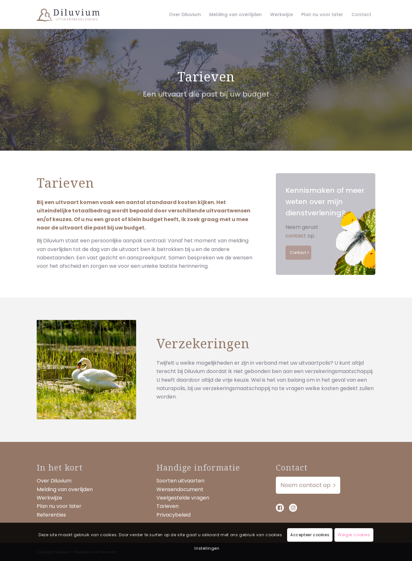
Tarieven (167, 506)
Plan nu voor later (59, 506)
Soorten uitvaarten (180, 480)
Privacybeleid (173, 515)
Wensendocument (179, 489)
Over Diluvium (54, 480)
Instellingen (206, 548)
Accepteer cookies (309, 535)
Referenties (51, 515)
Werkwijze (49, 497)
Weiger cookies (354, 535)
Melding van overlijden (65, 489)
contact (296, 235)
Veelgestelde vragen (182, 497)
